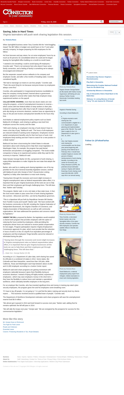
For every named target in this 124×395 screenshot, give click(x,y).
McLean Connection (6, 4)
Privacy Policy (51, 359)
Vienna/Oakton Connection (96, 4)
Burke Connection (37, 2)
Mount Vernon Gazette (20, 4)
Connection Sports (111, 4)
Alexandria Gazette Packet (8, 2)
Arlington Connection (24, 2)
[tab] (103, 73)
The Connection (18, 15)
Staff (18, 359)
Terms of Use (42, 359)
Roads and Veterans (10, 327)
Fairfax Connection (72, 2)
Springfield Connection (80, 4)
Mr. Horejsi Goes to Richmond (13, 322)
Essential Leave (8, 329)
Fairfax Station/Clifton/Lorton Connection (92, 2)
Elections (19, 26)
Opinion (29, 357)
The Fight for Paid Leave (11, 324)
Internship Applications (41, 361)
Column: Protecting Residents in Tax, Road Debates (21, 332)
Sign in (5, 22)
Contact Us (69, 26)
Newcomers (78, 357)
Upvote (116, 32)
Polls (39, 26)
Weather (33, 26)
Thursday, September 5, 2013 (73, 40)
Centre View (48, 2)
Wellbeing (70, 357)
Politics (36, 357)
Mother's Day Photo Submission (60, 361)
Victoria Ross (11, 40)
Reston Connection (66, 4)
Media (45, 26)
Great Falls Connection (112, 2)
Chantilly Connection (60, 2)
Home (6, 26)
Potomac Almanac (53, 4)
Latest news (92, 73)
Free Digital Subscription (25, 361)
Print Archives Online (56, 26)
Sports (26, 26)
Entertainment (51, 357)
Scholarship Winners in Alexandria (99, 90)
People (86, 357)
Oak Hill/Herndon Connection (37, 4)
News (12, 26)
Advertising (24, 359)
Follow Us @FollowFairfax (97, 141)
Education (42, 357)
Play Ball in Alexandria (95, 82)
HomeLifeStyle (61, 357)
